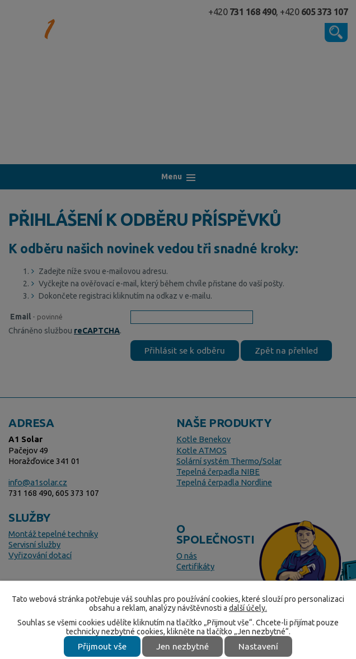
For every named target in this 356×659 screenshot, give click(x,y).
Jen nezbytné (182, 646)
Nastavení (258, 646)
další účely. (248, 608)
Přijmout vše (102, 646)
